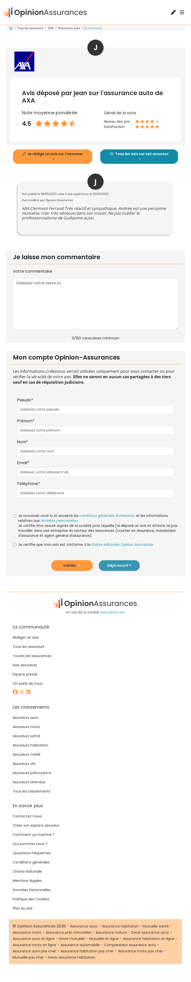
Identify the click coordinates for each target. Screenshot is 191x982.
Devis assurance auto (150, 932)
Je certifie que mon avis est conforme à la (85, 544)
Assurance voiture (111, 932)
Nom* (22, 442)
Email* (23, 463)
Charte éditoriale (27, 871)
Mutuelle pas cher (28, 957)
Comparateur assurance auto (130, 944)
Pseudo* (25, 400)
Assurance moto (27, 932)
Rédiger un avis (26, 637)
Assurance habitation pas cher (87, 951)
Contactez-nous (27, 816)
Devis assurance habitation (71, 957)
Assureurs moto (26, 726)
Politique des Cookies (31, 899)
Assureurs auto (26, 717)
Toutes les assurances (32, 655)
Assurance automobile (80, 944)
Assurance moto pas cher (140, 951)
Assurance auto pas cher (34, 951)
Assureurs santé (26, 736)
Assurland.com (112, 612)
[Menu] (182, 12)
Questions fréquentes (32, 853)
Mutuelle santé (156, 926)
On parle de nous (28, 683)
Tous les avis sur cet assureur (139, 156)
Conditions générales (31, 862)
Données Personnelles (32, 889)
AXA (51, 28)
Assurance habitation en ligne (149, 938)
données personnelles (59, 520)
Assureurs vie (24, 763)
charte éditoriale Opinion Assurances (122, 544)
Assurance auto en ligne (34, 938)
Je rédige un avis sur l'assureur (52, 156)
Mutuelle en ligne (104, 938)
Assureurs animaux (29, 782)
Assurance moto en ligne (34, 944)
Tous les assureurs (30, 28)
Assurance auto (69, 28)
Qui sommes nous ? (30, 843)
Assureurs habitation (30, 745)
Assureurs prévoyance (32, 772)
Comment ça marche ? (33, 834)
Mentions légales (27, 880)
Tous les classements (31, 791)
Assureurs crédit (27, 754)
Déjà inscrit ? (119, 565)
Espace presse (25, 674)
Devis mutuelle (72, 938)
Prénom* (26, 421)
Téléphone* (28, 484)
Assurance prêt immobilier (69, 932)
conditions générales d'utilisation (107, 515)
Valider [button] (71, 565)
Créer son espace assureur (36, 825)
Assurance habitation (120, 926)
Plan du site (23, 908)
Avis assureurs (25, 665)
